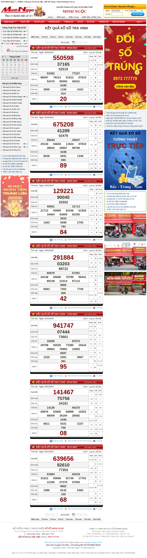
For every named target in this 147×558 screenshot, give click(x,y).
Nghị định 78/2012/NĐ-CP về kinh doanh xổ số (123, 118)
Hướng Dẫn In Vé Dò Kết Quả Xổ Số (120, 199)
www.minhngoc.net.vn (94, 542)
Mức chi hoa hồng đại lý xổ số (117, 115)
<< (52, 43)
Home (50, 17)
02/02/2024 (72, 113)
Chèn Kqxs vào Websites (17, 50)
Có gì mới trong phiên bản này (14, 131)
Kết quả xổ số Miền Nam (12, 58)
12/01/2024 (72, 314)
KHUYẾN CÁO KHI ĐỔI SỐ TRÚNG (119, 123)
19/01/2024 (72, 246)
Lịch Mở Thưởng (22, 46)
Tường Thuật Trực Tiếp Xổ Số (14, 28)
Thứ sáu (34, 52)
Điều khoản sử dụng (52, 542)
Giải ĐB (34, 58)
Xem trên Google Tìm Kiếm (57, 545)
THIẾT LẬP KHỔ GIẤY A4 (12, 147)
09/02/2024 (72, 48)
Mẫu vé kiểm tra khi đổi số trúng (78, 107)
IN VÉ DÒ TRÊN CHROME (13, 139)
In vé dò (97, 107)
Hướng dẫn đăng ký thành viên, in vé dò (121, 196)
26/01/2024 (72, 181)
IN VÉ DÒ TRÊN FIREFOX (13, 141)
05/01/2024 (72, 382)
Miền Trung (73, 17)
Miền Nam (61, 17)
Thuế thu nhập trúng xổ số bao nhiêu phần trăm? (124, 126)
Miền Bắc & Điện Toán (91, 17)
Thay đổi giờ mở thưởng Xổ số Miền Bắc (121, 113)
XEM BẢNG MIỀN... (91, 48)
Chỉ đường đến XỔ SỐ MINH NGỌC (86, 545)
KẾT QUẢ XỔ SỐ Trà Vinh (50, 48)
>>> (85, 43)
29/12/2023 (72, 447)
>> (81, 43)
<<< (47, 43)
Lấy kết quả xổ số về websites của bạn (121, 207)
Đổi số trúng (56, 107)
